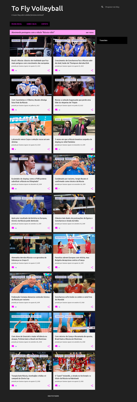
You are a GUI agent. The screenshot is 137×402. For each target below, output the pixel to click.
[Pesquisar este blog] (116, 7)
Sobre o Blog (32, 24)
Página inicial (17, 24)
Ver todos (90, 32)
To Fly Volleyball (37, 8)
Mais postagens (53, 396)
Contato (44, 24)
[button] (48, 70)
